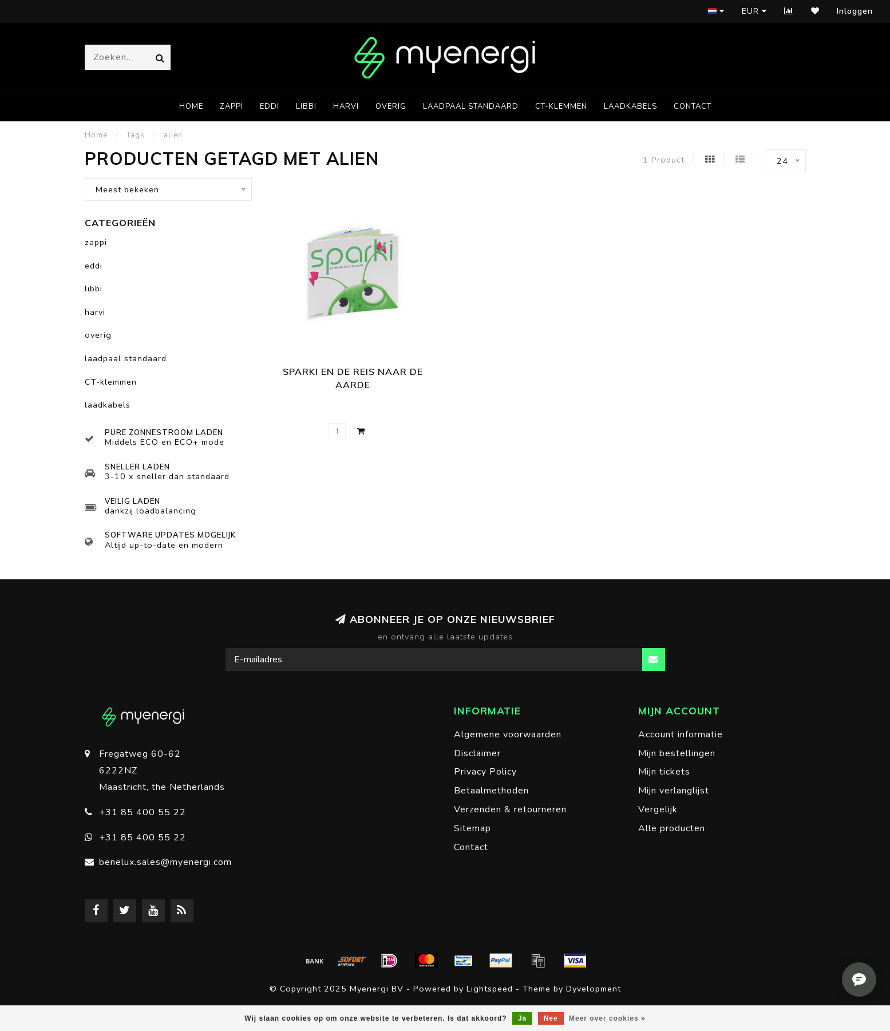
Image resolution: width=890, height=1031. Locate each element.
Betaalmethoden (491, 790)
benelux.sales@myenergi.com (165, 862)
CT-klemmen (561, 106)
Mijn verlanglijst (673, 790)
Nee (551, 1018)
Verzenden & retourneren (510, 809)
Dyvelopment (593, 988)
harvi (346, 106)
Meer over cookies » (607, 1018)
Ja (522, 1018)
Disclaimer (477, 753)
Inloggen (855, 11)
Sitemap (472, 828)
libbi (306, 106)
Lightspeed (489, 988)
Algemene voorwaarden (507, 734)
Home (191, 106)
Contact (692, 106)
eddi (269, 106)
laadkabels (630, 106)
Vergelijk (658, 809)
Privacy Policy (485, 771)
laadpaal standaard (471, 106)
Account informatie (680, 734)
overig (390, 106)
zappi (231, 106)
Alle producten (671, 828)
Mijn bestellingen (676, 753)
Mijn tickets (664, 771)
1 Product (664, 159)
